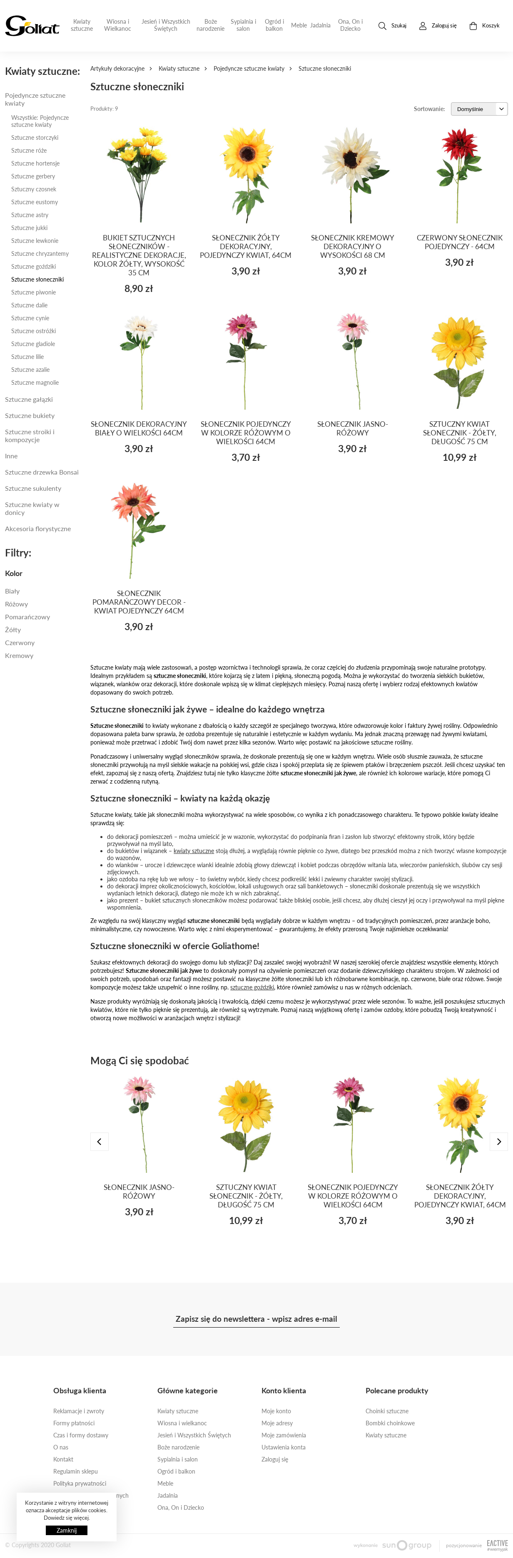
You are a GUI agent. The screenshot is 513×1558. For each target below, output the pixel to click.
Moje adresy (277, 1423)
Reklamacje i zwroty (78, 1411)
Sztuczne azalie (30, 369)
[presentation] (99, 1142)
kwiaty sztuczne (194, 850)
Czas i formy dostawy (80, 1435)
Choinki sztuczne (387, 1411)
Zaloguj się (274, 1459)
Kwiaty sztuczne (82, 25)
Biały (12, 591)
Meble (299, 25)
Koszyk (484, 26)
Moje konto (276, 1411)
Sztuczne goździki (33, 266)
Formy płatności (74, 1423)
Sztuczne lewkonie (34, 240)
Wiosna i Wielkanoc (117, 25)
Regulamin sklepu (75, 1471)
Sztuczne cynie (30, 317)
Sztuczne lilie (27, 356)
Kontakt (63, 1459)
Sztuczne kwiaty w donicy (32, 508)
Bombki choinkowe (390, 1423)
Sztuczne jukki (29, 227)
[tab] (42, 573)
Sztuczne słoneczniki (37, 279)
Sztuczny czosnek (33, 189)
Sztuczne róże (29, 150)
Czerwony (20, 642)
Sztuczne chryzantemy (40, 253)
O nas (60, 1447)
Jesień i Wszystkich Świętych (166, 25)
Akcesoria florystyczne (38, 528)
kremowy (19, 655)
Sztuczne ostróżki (33, 330)
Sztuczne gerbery (33, 176)
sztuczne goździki (252, 987)
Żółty (13, 629)
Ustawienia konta (283, 1447)
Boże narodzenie (210, 25)
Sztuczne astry (29, 214)
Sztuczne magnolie (35, 382)
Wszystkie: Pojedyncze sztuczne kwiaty (40, 121)
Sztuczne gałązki (29, 399)
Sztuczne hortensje (35, 163)
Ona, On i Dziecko (350, 25)
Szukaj (392, 26)
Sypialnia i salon (243, 25)
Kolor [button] (13, 573)
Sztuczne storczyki (34, 137)
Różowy (16, 604)
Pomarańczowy (27, 617)
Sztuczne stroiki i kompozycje (30, 435)
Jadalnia (320, 25)
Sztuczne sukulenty (33, 488)
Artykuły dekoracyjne (117, 68)
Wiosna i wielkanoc (182, 1423)
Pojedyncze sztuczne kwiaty (249, 68)
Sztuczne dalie (29, 305)
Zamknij (67, 1530)
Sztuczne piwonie (33, 292)
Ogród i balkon (274, 25)
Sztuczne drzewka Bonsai (42, 472)
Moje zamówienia (283, 1435)
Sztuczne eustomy (34, 201)
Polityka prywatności (79, 1483)
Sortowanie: (429, 108)
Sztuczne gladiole (33, 343)
